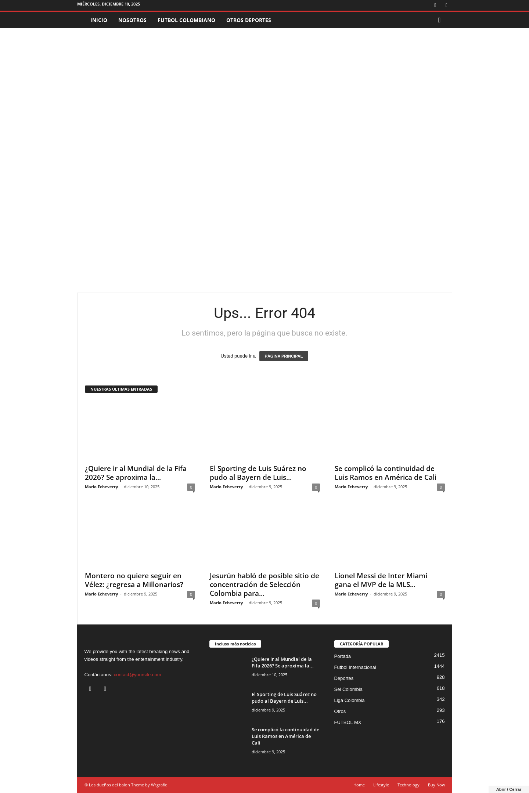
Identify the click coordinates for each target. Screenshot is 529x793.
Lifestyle (381, 784)
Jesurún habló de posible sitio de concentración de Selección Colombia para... (264, 584)
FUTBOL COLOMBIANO (186, 20)
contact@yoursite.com (137, 674)
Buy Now (436, 784)
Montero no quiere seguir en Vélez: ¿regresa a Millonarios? (134, 580)
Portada (342, 656)
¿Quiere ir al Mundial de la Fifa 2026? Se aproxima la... (136, 473)
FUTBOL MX (347, 722)
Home (359, 784)
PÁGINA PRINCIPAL (284, 356)
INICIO (98, 20)
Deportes (344, 678)
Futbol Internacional (355, 667)
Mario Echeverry (101, 486)
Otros (340, 711)
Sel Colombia (348, 689)
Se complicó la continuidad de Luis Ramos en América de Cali (385, 473)
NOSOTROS (132, 20)
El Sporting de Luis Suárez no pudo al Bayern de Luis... (258, 473)
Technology (408, 784)
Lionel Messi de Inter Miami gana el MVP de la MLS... (381, 580)
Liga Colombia (349, 700)
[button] (441, 20)
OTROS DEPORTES (248, 20)
